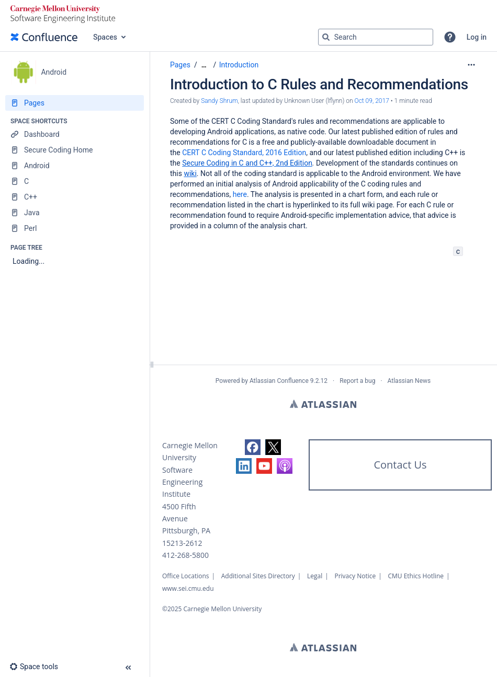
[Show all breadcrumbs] (204, 65)
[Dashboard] (74, 134)
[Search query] (375, 37)
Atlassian (323, 404)
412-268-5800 (185, 555)
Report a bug (357, 380)
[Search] (326, 37)
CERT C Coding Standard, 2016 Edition (244, 152)
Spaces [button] (105, 37)
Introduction (238, 65)
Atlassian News (409, 380)
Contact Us (400, 465)
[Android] (74, 165)
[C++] (74, 197)
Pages (180, 65)
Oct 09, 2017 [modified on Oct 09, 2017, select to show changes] (372, 100)
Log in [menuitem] (477, 37)
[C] (74, 181)
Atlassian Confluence (279, 380)
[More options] (471, 65)
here (240, 194)
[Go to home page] (44, 37)
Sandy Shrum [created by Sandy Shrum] (219, 100)
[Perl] (74, 228)
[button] (449, 37)
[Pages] (74, 103)
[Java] (74, 212)
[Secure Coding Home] (74, 150)
